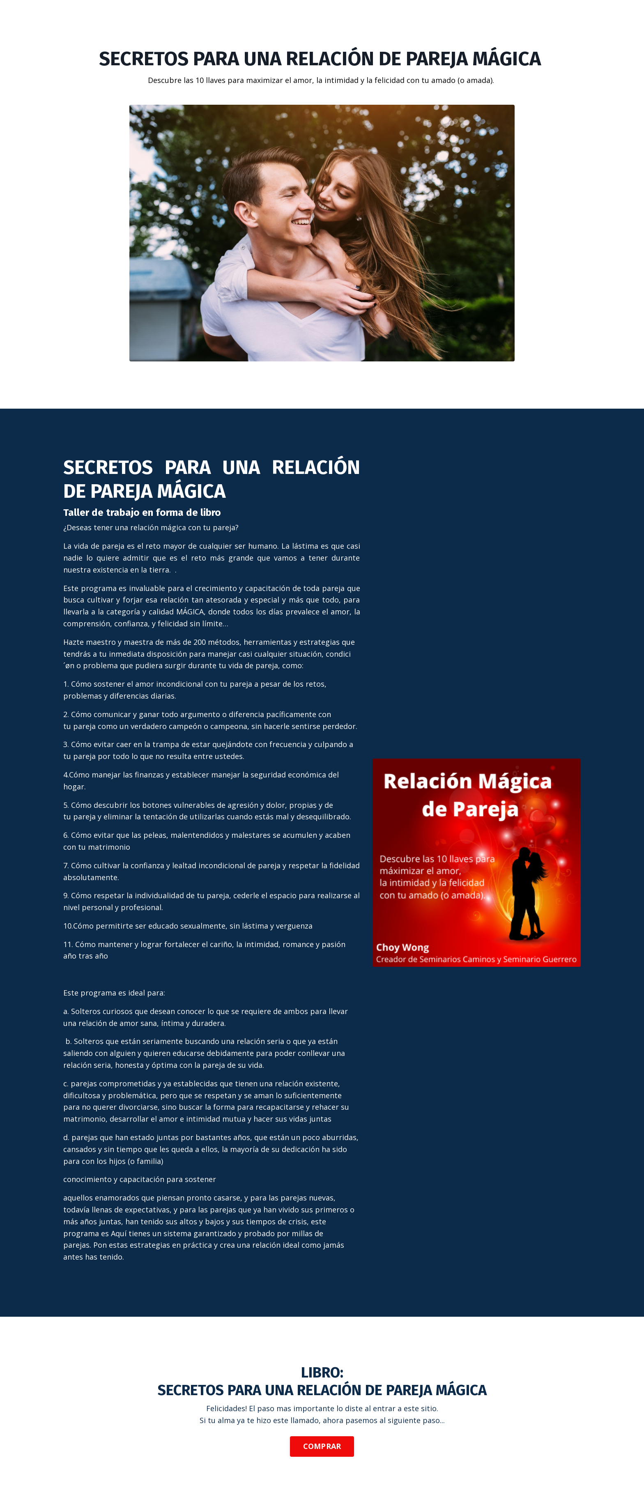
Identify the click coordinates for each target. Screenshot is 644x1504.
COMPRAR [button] (322, 1446)
